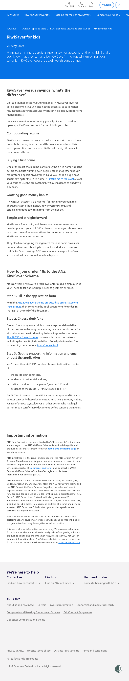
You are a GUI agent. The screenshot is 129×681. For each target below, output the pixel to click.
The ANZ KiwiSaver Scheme (22, 337)
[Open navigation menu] (8, 5)
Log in (107, 5)
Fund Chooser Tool (47, 345)
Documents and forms (41, 468)
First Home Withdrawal (61, 179)
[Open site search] (92, 5)
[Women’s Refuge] (118, 669)
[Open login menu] (118, 5)
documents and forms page (62, 449)
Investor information (69, 542)
